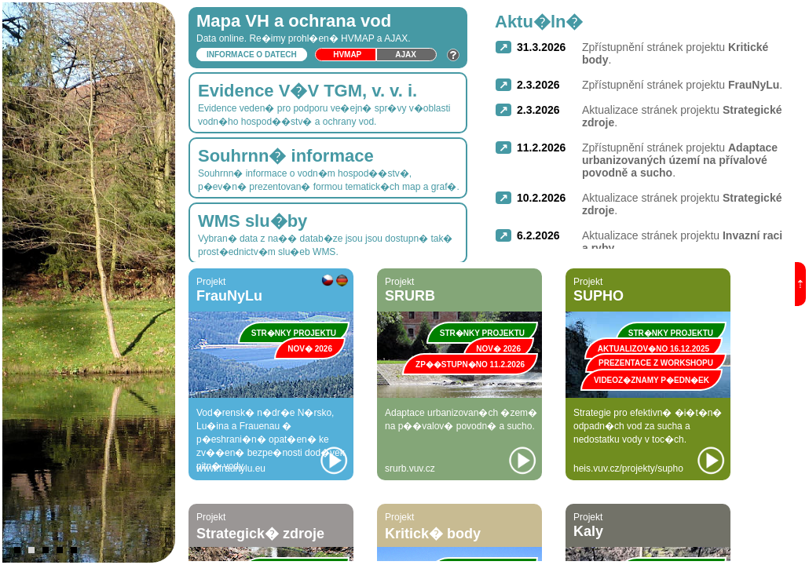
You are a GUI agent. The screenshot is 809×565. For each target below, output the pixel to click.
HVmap (347, 54)
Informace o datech (252, 54)
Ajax (405, 54)
